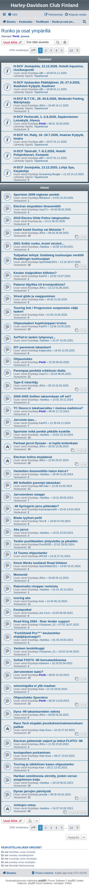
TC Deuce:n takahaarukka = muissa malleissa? (48, 408)
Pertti (16, 36)
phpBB (42, 880)
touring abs (22, 598)
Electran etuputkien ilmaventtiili (37, 206)
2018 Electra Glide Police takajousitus (42, 218)
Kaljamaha (45, 350)
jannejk (43, 794)
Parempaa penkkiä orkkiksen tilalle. (40, 370)
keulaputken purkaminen (32, 752)
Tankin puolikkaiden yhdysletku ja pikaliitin (46, 541)
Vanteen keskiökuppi (29, 648)
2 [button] (46, 50)
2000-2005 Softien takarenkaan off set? (42, 396)
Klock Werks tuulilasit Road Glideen (40, 563)
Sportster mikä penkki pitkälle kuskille (42, 431)
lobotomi (44, 663)
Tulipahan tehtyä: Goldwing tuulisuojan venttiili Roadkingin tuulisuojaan (49, 257)
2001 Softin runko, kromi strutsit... (39, 243)
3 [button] (51, 50)
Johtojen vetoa (25, 805)
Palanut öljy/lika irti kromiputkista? (39, 284)
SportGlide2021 (48, 262)
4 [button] (56, 50)
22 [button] (71, 50)
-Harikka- (44, 246)
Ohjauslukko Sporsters (31, 697)
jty (40, 221)
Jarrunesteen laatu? (28, 671)
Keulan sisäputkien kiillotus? (35, 273)
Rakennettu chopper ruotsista (36, 586)
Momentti (21, 574)
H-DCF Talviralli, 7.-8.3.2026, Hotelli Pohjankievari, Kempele (40, 153)
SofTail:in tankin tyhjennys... (35, 337)
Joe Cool (44, 612)
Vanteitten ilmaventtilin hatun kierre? (41, 471)
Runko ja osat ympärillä (26, 30)
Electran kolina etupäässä (33, 457)
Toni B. (43, 521)
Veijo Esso (45, 730)
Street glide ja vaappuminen (34, 296)
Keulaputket (22, 609)
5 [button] (61, 50)
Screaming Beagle (50, 174)
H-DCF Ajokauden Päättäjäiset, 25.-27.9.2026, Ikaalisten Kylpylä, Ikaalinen (47, 84)
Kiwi (41, 299)
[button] (33, 50)
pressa (25, 36)
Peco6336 (45, 544)
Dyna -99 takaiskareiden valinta (37, 711)
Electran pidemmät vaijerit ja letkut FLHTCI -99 (48, 741)
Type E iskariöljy (26, 382)
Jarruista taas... (25, 420)
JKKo (42, 105)
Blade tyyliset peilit (28, 518)
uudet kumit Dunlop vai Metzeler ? (39, 229)
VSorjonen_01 (47, 624)
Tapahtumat (41, 75)
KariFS (43, 276)
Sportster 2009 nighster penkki (36, 194)
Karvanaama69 (48, 509)
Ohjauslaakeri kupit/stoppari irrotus (40, 323)
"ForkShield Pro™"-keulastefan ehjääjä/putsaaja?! (37, 634)
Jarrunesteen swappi (29, 494)
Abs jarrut (21, 529)
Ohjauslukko (23, 359)
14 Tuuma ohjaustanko (30, 553)
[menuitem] (13, 14)
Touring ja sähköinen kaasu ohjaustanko (44, 764)
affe (41, 73)
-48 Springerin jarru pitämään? (36, 506)
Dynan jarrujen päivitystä (32, 791)
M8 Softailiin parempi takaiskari (37, 483)
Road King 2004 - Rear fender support (42, 621)
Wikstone (44, 197)
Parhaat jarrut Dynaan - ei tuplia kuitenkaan (46, 443)
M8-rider (44, 486)
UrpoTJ (43, 209)
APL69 (43, 556)
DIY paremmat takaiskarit (32, 347)
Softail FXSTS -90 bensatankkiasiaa (40, 660)
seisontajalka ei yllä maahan (35, 686)
